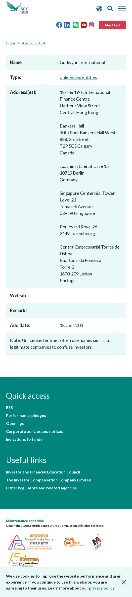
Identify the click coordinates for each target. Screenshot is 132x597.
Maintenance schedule (25, 521)
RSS (9, 407)
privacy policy (102, 588)
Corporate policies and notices (34, 431)
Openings (15, 423)
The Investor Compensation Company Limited (48, 480)
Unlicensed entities (78, 77)
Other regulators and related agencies (41, 488)
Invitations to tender (25, 439)
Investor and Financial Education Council (43, 472)
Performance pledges (26, 415)
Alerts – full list (33, 43)
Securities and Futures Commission (17, 7)
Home (10, 43)
